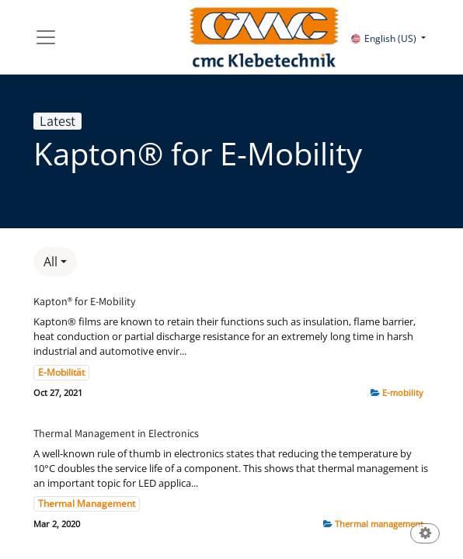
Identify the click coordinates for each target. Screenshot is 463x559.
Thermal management (379, 523)
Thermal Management (86, 503)
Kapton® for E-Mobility (84, 301)
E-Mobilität (61, 372)
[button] (55, 261)
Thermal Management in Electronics (116, 433)
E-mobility (402, 392)
